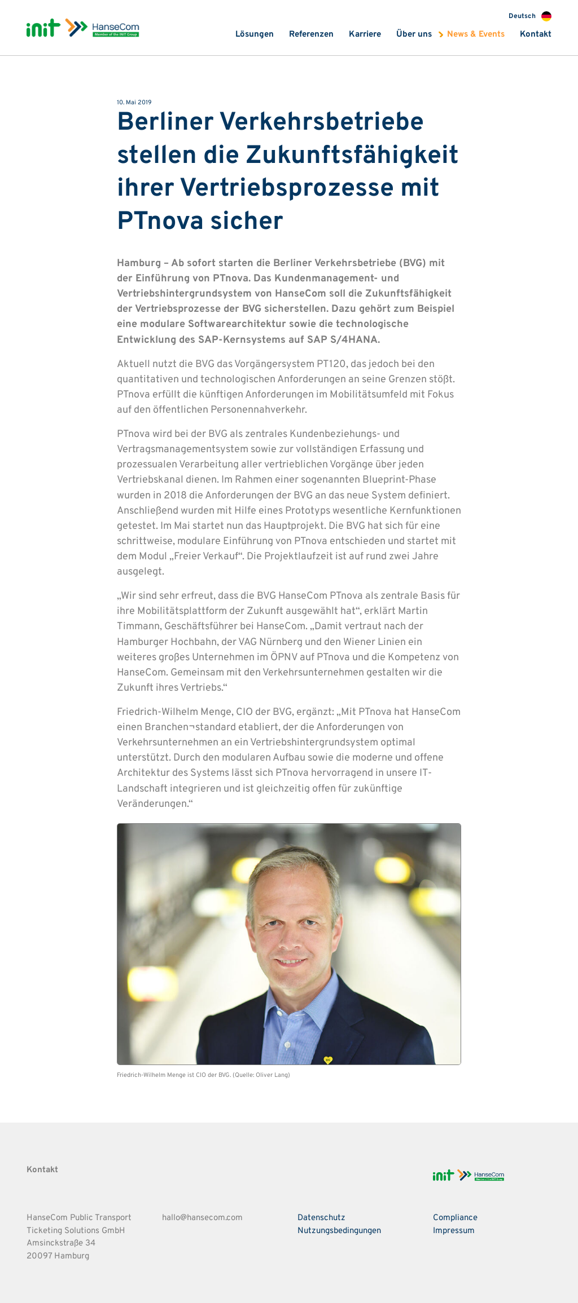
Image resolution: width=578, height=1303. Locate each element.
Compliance (455, 1218)
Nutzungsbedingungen (339, 1231)
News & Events (476, 34)
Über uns (414, 34)
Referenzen (311, 34)
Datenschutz (321, 1218)
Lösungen (254, 34)
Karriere (365, 34)
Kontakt (535, 34)
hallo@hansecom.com (202, 1218)
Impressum (454, 1231)
